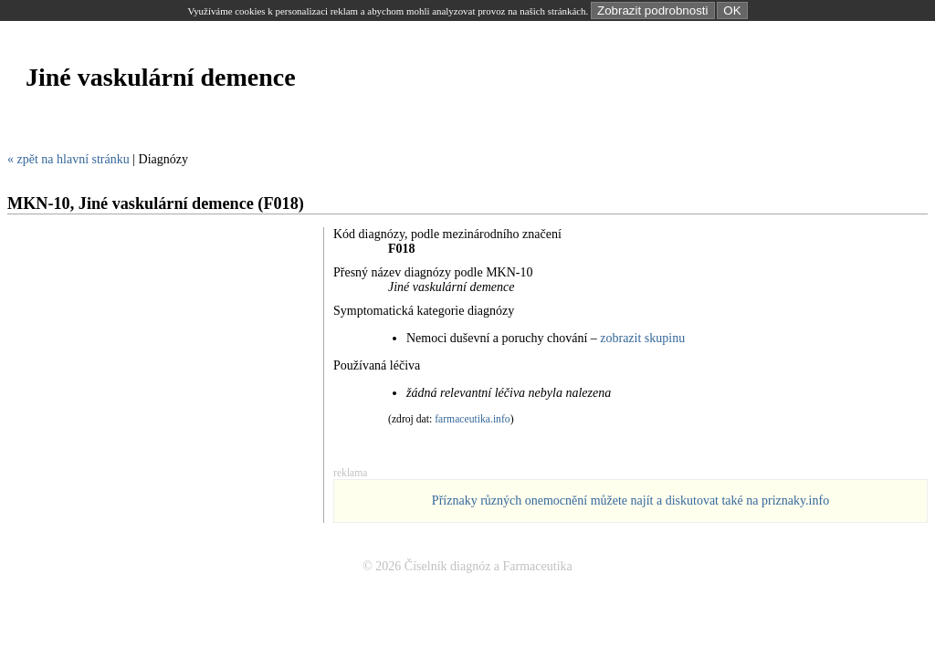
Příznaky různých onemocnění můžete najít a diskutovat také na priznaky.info (630, 500)
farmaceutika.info (472, 419)
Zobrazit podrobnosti (653, 10)
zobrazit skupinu (642, 338)
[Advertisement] (339, 131)
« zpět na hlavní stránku (68, 159)
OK (732, 10)
